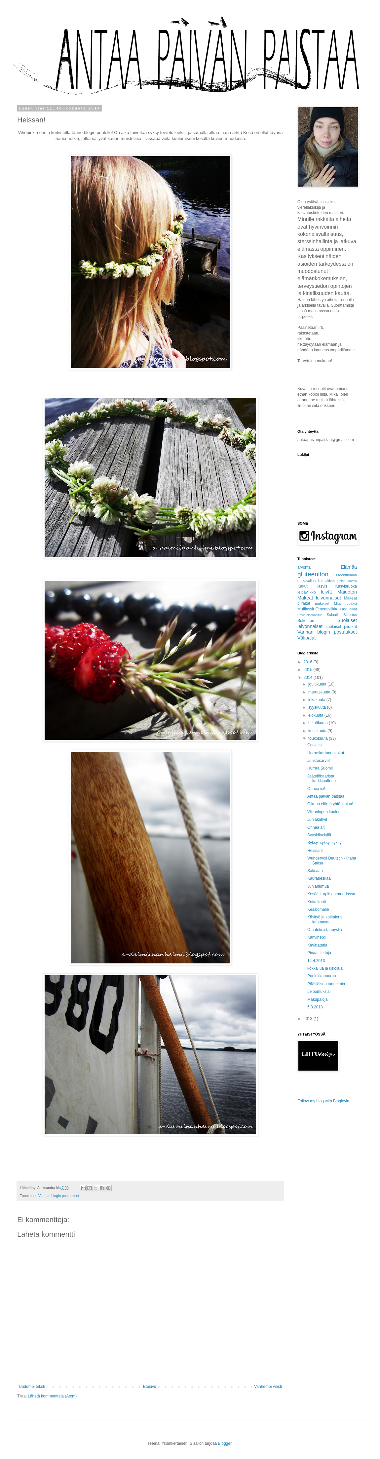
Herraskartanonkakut (325, 753)
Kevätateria (317, 945)
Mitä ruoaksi (345, 603)
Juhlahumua (318, 886)
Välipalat (306, 638)
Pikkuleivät (348, 609)
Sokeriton (305, 620)
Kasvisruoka (346, 586)
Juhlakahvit (317, 819)
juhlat (341, 581)
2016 (309, 662)
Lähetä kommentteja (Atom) (52, 1396)
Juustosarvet (318, 760)
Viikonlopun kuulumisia (327, 812)
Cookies (314, 745)
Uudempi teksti (32, 1386)
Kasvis (321, 586)
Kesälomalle (318, 909)
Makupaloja (317, 999)
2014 (309, 677)
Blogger (225, 1443)
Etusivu (149, 1386)
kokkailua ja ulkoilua (325, 968)
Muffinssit (305, 609)
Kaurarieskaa (319, 878)
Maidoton (347, 592)
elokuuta (316, 715)
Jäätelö (352, 581)
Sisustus (350, 615)
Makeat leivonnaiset (319, 597)
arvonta (304, 567)
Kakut (302, 586)
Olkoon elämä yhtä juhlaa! (330, 804)
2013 (309, 1018)
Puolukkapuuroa (321, 976)
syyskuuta (317, 707)
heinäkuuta (318, 723)
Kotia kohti (316, 902)
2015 (309, 669)
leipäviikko (306, 592)
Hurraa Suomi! (320, 768)
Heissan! (315, 850)
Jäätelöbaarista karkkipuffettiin (322, 778)
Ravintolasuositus (309, 615)
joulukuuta (317, 684)
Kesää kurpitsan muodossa (331, 894)
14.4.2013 (316, 960)
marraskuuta (319, 692)
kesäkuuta (317, 731)
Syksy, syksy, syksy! (325, 842)
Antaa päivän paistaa (325, 796)
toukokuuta (318, 738)
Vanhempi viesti (268, 1386)
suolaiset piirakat (341, 626)
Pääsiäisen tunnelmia (326, 984)
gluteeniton (312, 574)
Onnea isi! (316, 788)
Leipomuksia (318, 991)
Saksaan (315, 870)
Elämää (349, 567)
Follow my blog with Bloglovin (323, 1101)
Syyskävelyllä (319, 835)
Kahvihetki (316, 937)
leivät (326, 592)
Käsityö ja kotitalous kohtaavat (324, 919)
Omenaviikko (327, 609)
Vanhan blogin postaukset (58, 1196)
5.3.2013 (315, 1007)
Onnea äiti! (316, 827)
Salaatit (333, 615)
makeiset (322, 603)
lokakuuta (317, 699)
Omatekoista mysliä (324, 929)
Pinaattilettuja (319, 953)
